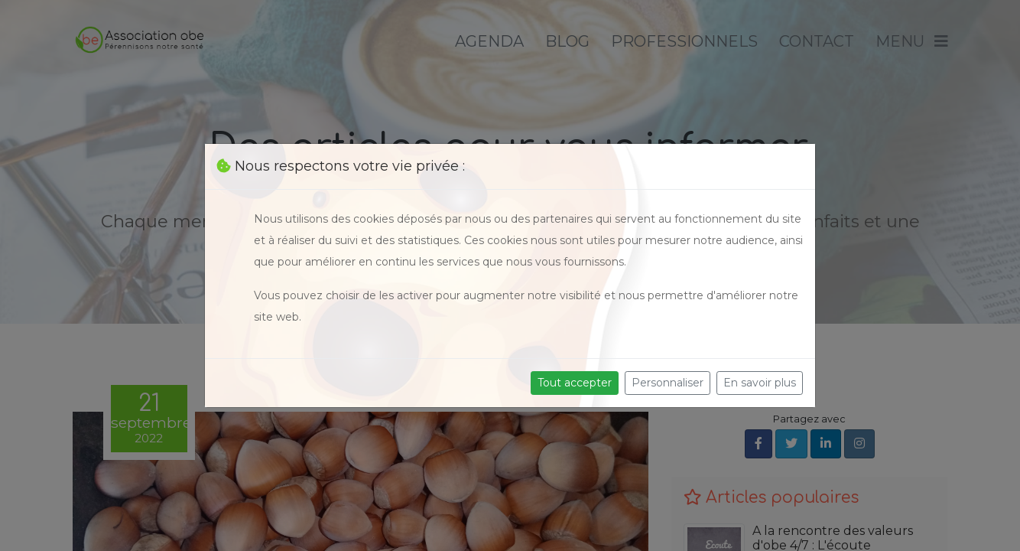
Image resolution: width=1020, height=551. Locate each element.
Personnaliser (667, 383)
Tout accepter (575, 383)
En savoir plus (759, 383)
